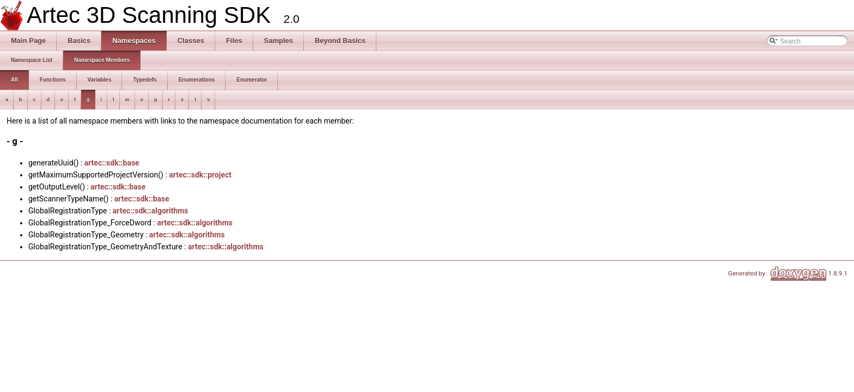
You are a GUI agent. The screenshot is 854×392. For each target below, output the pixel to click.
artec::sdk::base (111, 162)
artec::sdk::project (200, 174)
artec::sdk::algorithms (150, 210)
